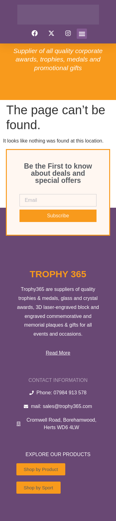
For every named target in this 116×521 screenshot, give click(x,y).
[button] (82, 34)
